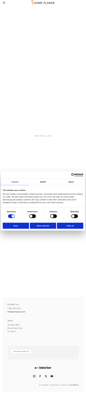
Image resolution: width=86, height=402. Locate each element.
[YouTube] (52, 376)
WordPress (74, 385)
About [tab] (71, 182)
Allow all (70, 226)
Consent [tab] (15, 182)
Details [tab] (43, 182)
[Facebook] (40, 376)
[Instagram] (34, 376)
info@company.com (16, 312)
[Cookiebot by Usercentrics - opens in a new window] (73, 175)
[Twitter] (46, 376)
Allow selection (43, 226)
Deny (16, 226)
